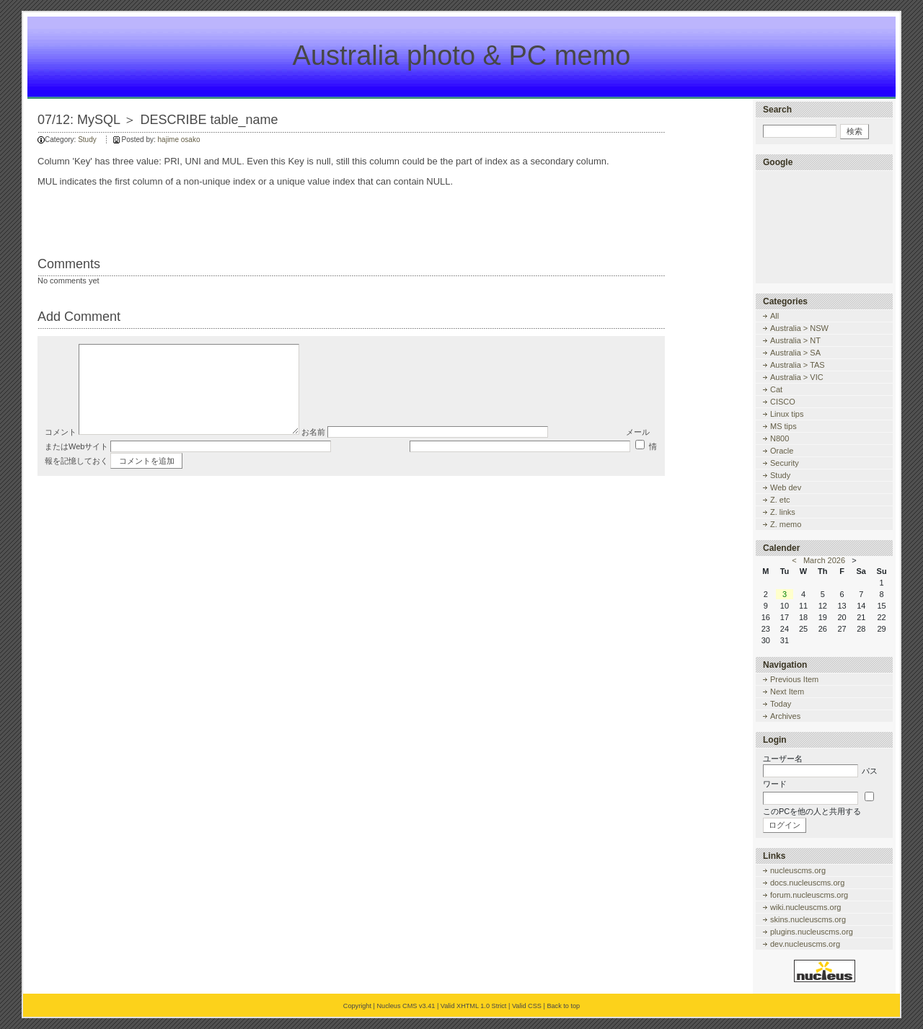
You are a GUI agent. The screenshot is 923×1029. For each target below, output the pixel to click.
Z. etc (780, 499)
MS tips (783, 426)
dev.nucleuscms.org (805, 944)
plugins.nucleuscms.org (811, 931)
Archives (785, 716)
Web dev (785, 487)
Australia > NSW (799, 328)
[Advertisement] (828, 226)
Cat (776, 389)
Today (780, 703)
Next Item (787, 691)
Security (784, 463)
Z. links (782, 512)
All (774, 316)
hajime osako (179, 139)
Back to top (563, 1006)
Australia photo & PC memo (462, 55)
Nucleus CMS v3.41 (405, 1006)
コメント (60, 453)
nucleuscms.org (798, 870)
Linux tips (786, 414)
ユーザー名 (783, 758)
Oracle (781, 450)
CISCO (782, 401)
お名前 (313, 453)
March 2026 (824, 560)
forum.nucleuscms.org (809, 895)
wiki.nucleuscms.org (805, 907)
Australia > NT (795, 340)
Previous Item (794, 679)
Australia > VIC (796, 377)
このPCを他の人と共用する (812, 811)
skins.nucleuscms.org (808, 919)
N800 (779, 438)
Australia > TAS (797, 365)
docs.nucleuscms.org (807, 882)
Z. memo (785, 524)
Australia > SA (795, 352)
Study (87, 139)
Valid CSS (527, 1006)
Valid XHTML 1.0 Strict (474, 1006)
